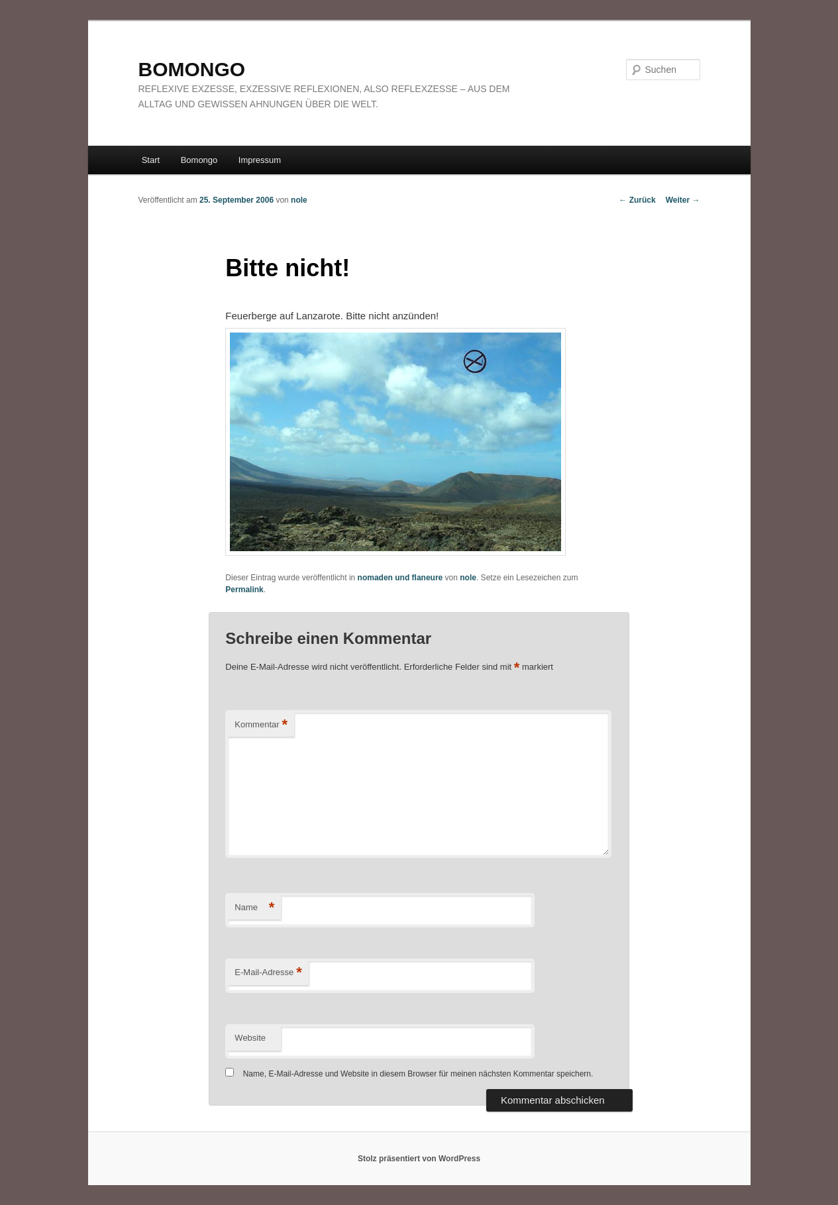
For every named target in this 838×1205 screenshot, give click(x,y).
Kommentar (261, 725)
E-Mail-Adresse (268, 972)
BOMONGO (192, 69)
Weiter (683, 200)
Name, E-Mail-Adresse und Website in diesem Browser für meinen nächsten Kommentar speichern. (418, 1073)
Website (250, 1038)
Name (254, 907)
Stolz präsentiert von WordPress (419, 1158)
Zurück (637, 200)
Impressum (259, 160)
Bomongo (199, 160)
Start (151, 160)
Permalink (244, 589)
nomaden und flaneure (400, 577)
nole (299, 200)
